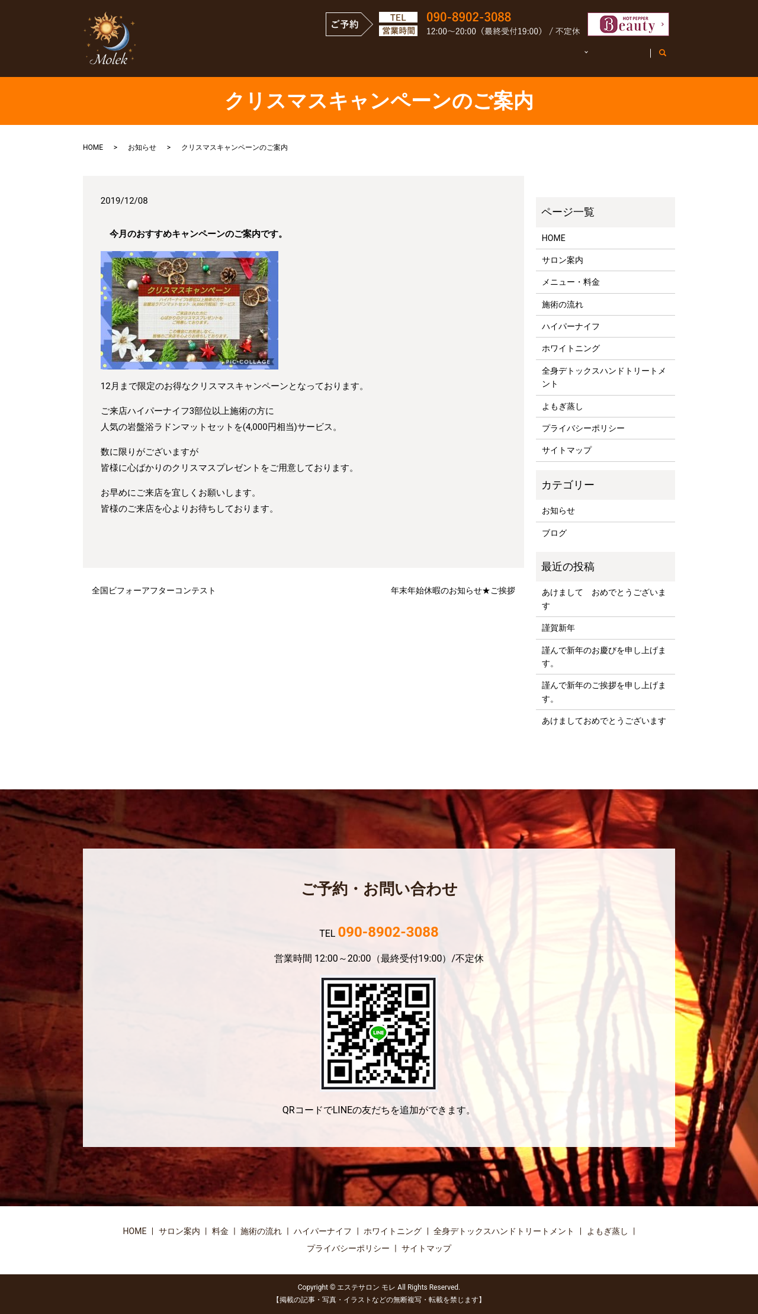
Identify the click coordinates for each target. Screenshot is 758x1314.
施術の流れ (488, 58)
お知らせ (142, 147)
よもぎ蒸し (562, 406)
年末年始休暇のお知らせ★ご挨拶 (453, 590)
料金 (220, 1231)
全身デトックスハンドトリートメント (604, 377)
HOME (282, 58)
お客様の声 (617, 58)
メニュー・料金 (414, 58)
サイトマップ (567, 450)
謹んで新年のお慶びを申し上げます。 (604, 656)
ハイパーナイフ (571, 326)
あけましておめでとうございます (604, 720)
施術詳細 (550, 58)
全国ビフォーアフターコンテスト (154, 590)
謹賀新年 (558, 627)
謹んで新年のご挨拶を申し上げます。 (604, 691)
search (669, 58)
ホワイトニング (571, 348)
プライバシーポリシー (583, 428)
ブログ (554, 533)
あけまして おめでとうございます (604, 598)
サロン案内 (339, 58)
